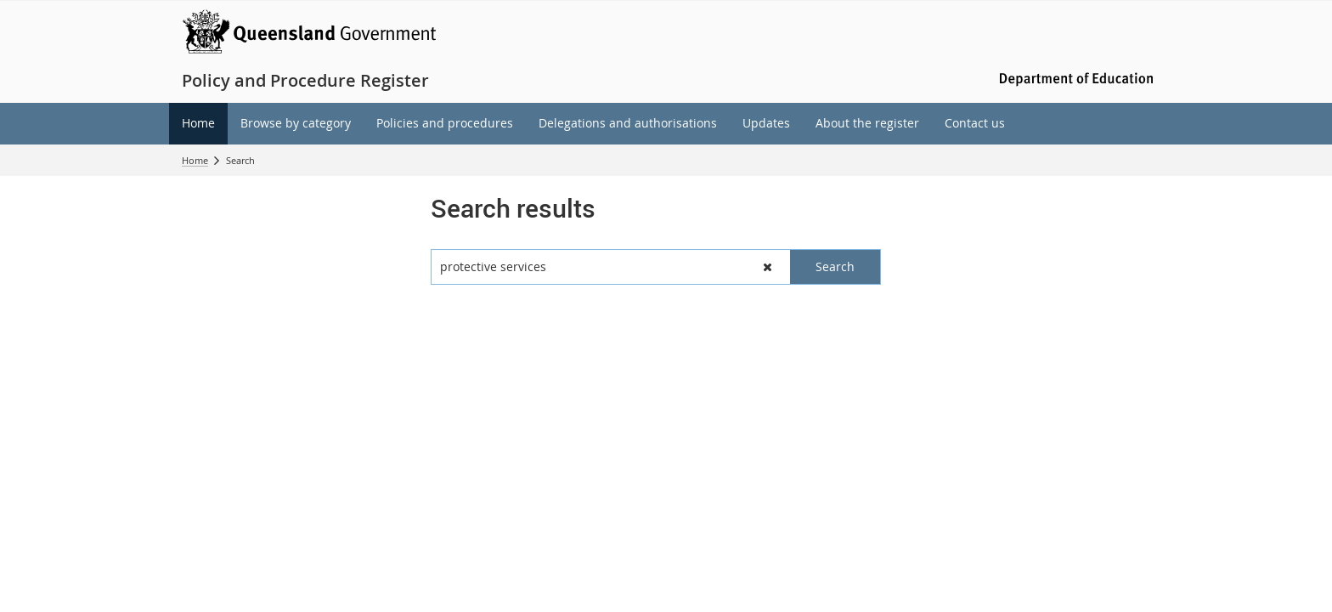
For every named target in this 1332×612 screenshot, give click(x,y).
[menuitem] (198, 123)
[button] (767, 267)
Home (195, 160)
